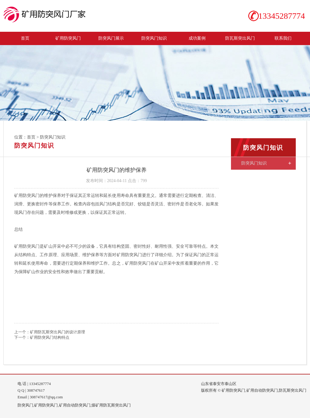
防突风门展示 (111, 38)
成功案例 (197, 38)
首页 (25, 38)
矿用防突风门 (68, 38)
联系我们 (283, 38)
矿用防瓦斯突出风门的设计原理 (57, 331)
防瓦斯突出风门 (240, 38)
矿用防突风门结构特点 (49, 337)
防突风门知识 (154, 38)
